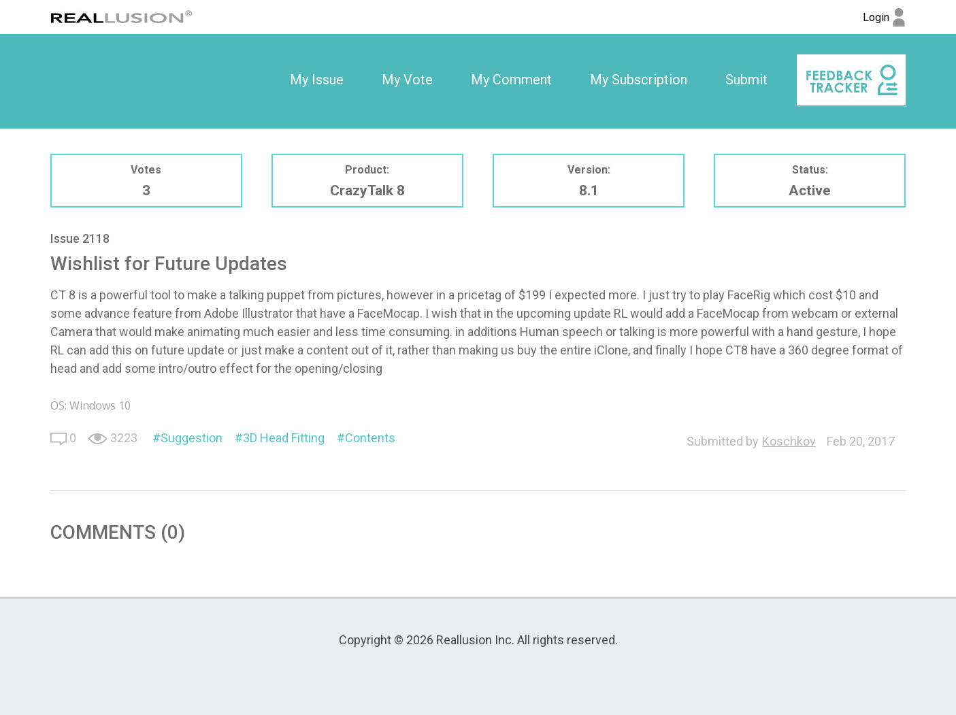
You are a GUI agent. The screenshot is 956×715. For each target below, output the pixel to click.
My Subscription (638, 79)
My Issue (317, 79)
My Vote (407, 79)
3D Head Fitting (284, 438)
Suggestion (191, 438)
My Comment (511, 79)
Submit (746, 79)
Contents (370, 438)
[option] (316, 80)
